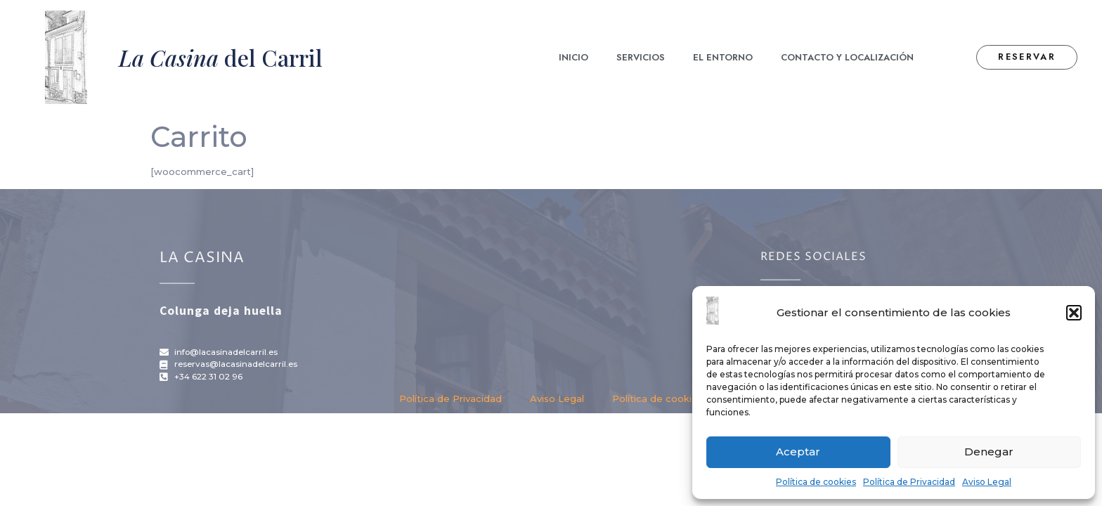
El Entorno (723, 57)
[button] (1074, 313)
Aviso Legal (986, 481)
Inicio (573, 57)
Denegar (988, 451)
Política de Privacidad (909, 481)
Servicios (640, 57)
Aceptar (798, 451)
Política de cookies (816, 481)
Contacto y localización (847, 57)
